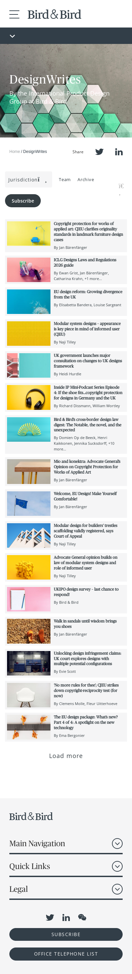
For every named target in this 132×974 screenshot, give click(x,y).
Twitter (99, 152)
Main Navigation (37, 843)
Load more (66, 756)
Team (65, 179)
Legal (18, 889)
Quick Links (29, 866)
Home (14, 151)
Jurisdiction (27, 179)
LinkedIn (119, 151)
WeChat (82, 917)
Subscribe (23, 201)
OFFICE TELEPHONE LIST (66, 954)
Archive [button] (86, 179)
